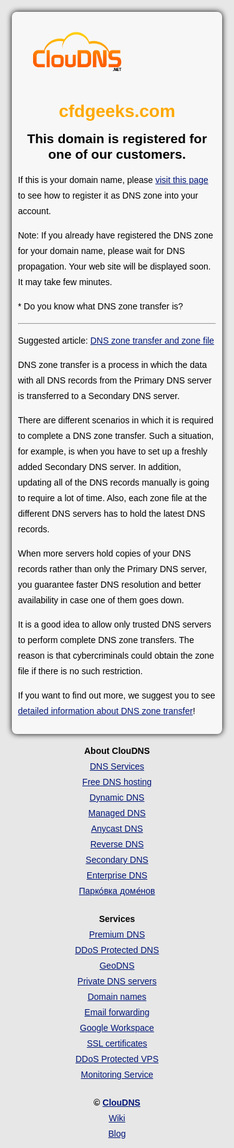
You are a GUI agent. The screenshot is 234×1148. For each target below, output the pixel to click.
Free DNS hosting (117, 782)
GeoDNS (116, 966)
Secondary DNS (116, 860)
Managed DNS (117, 813)
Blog (116, 1134)
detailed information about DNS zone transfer (105, 711)
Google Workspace (117, 1028)
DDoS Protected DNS (117, 950)
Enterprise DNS (117, 875)
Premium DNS (117, 934)
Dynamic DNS (117, 797)
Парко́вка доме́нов (117, 891)
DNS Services (117, 766)
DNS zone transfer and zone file (152, 341)
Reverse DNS (117, 844)
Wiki (117, 1118)
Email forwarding (116, 1012)
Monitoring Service (117, 1075)
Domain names (116, 997)
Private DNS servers (117, 981)
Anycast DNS (117, 829)
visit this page (181, 180)
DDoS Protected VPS (117, 1059)
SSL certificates (117, 1043)
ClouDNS (121, 1103)
